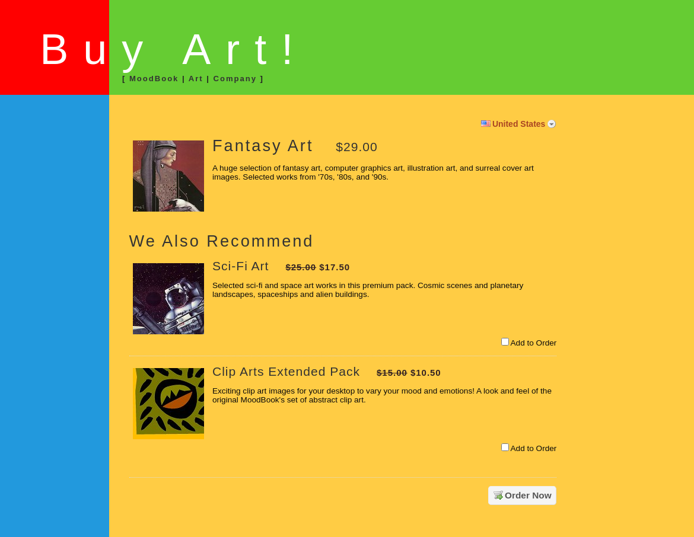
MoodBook (154, 78)
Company (235, 78)
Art (196, 78)
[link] (61, 150)
